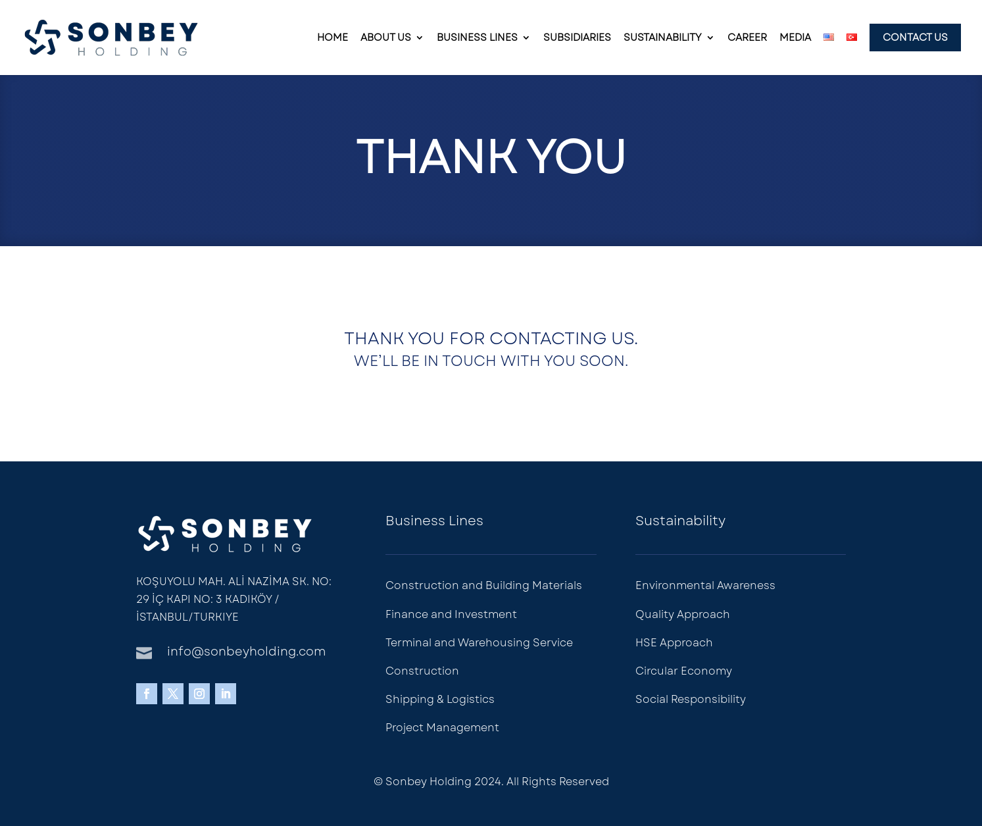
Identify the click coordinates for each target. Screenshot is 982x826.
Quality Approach (682, 614)
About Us (385, 39)
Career (747, 39)
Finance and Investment (451, 614)
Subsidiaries (577, 39)
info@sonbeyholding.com (246, 651)
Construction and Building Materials (483, 585)
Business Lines (477, 39)
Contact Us (915, 37)
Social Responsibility (690, 699)
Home (332, 39)
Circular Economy (683, 671)
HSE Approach (674, 642)
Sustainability (663, 39)
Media (795, 39)
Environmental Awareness (705, 585)
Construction (422, 671)
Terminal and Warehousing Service (479, 642)
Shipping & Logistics (440, 699)
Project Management (442, 727)
